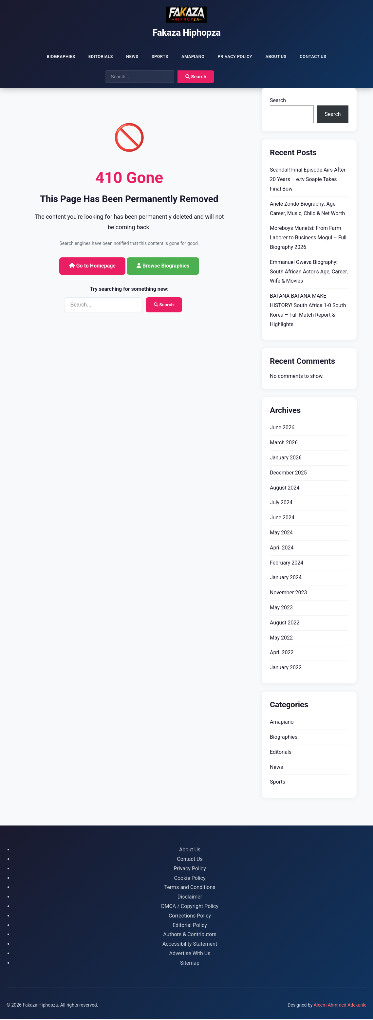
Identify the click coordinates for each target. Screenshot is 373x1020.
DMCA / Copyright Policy (189, 907)
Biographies (51, 56)
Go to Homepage (92, 267)
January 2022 (286, 669)
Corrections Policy (190, 917)
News (128, 56)
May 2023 (281, 608)
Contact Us (323, 56)
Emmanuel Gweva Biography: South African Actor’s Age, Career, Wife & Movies (309, 272)
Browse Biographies (163, 267)
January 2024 (286, 579)
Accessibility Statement (189, 945)
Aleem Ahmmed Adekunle (340, 1006)
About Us (283, 56)
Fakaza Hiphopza (186, 32)
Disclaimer (189, 898)
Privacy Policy (238, 56)
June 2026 (282, 429)
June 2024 (282, 519)
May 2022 (281, 639)
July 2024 (281, 504)
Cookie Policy (190, 879)
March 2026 (284, 444)
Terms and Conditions (189, 888)
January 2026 (286, 458)
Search (196, 78)
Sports (158, 56)
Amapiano (193, 56)
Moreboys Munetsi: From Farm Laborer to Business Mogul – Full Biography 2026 (308, 238)
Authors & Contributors (189, 936)
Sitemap (189, 964)
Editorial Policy (190, 926)
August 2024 (284, 489)
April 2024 (282, 549)
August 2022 (284, 624)
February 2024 (286, 564)
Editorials (94, 56)
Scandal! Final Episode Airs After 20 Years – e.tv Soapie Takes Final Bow (307, 180)
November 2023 (288, 594)
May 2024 (281, 533)
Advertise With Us (190, 954)
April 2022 (282, 654)
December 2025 (288, 474)
